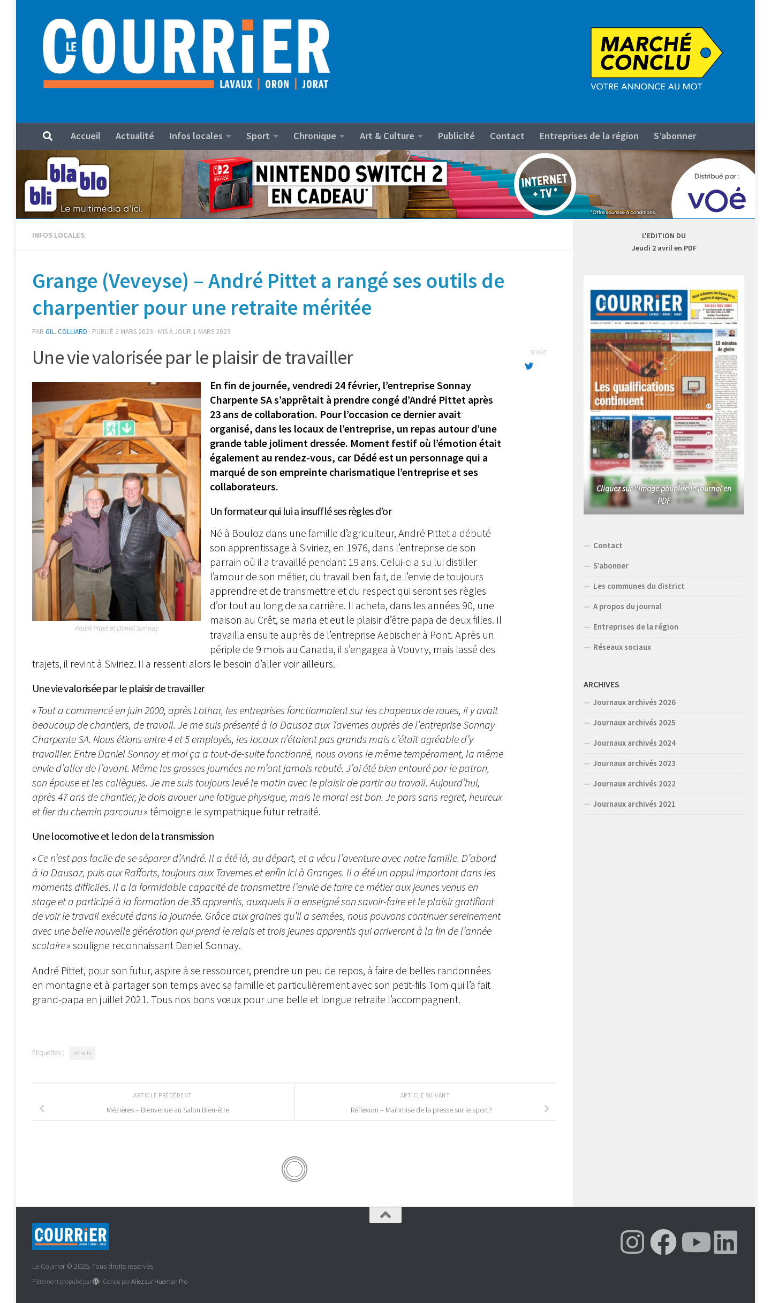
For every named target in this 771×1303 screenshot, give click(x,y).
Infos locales (196, 136)
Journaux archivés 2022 (634, 783)
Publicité (456, 136)
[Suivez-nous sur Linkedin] (725, 1242)
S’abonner (675, 136)
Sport (258, 136)
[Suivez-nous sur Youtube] (694, 1242)
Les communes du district (639, 586)
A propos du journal (627, 606)
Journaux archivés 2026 (634, 702)
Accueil (86, 136)
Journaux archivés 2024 (634, 743)
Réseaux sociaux (622, 647)
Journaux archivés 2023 (634, 763)
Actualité (135, 136)
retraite (82, 1053)
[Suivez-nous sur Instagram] (632, 1242)
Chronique (314, 136)
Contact (507, 136)
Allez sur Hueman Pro (159, 1281)
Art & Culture (387, 136)
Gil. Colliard (66, 331)
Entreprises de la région (589, 136)
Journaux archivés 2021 (634, 804)
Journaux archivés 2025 (634, 722)
